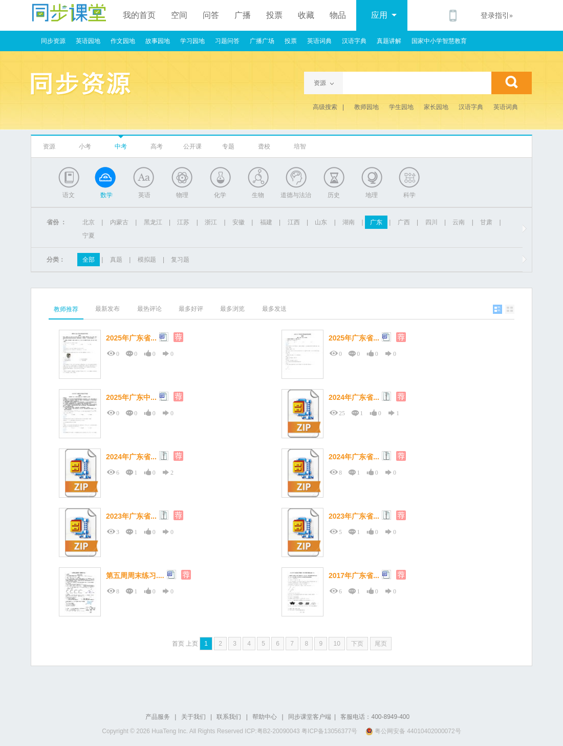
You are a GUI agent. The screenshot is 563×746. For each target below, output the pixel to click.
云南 (458, 222)
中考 (121, 146)
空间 (179, 15)
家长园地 (436, 107)
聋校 (264, 146)
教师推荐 (66, 309)
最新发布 (107, 308)
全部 (88, 259)
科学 (409, 195)
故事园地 (157, 41)
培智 (300, 146)
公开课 (192, 146)
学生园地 (401, 107)
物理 (182, 195)
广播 (242, 15)
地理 (371, 195)
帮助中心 (264, 716)
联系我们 (228, 716)
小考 (85, 146)
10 (336, 643)
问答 (211, 15)
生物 (258, 195)
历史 (334, 195)
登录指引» (497, 15)
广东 (376, 222)
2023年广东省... (131, 516)
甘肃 (486, 222)
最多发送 (274, 308)
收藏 (306, 15)
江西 (294, 222)
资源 (49, 146)
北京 (88, 222)
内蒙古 (119, 222)
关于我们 (193, 716)
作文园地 (123, 41)
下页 (357, 643)
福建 (266, 222)
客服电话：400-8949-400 (374, 716)
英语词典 (319, 41)
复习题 (180, 259)
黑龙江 (153, 222)
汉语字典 (354, 41)
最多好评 (191, 308)
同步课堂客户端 (309, 716)
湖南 (348, 222)
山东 (321, 222)
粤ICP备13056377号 (329, 731)
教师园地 (366, 107)
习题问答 (227, 41)
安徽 (238, 222)
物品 (338, 15)
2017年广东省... (354, 575)
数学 (106, 195)
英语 (144, 195)
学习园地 (192, 41)
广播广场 (262, 41)
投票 (274, 15)
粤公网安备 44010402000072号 (414, 731)
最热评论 (149, 308)
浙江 (211, 222)
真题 (116, 259)
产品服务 (157, 716)
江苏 (183, 222)
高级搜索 (325, 107)
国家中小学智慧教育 (439, 41)
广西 (404, 222)
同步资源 (53, 41)
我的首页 (139, 15)
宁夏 (88, 235)
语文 (68, 195)
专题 (228, 146)
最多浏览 (232, 308)
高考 (156, 146)
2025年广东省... (131, 338)
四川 (431, 222)
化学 (220, 195)
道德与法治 (295, 195)
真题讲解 (389, 41)
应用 (384, 15)
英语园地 (88, 41)
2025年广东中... (131, 397)
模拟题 (147, 259)
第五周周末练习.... (135, 575)
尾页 (381, 643)
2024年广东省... (354, 397)
